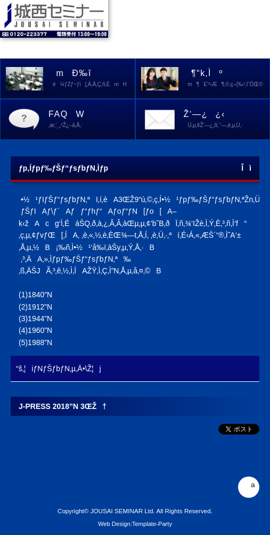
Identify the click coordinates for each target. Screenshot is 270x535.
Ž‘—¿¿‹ (227, 120)
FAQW (91, 120)
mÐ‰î (91, 79)
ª (248, 487)
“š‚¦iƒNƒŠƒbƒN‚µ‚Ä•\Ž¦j (58, 368)
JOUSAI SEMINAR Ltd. (123, 510)
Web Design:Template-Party (135, 524)
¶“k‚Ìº (227, 79)
